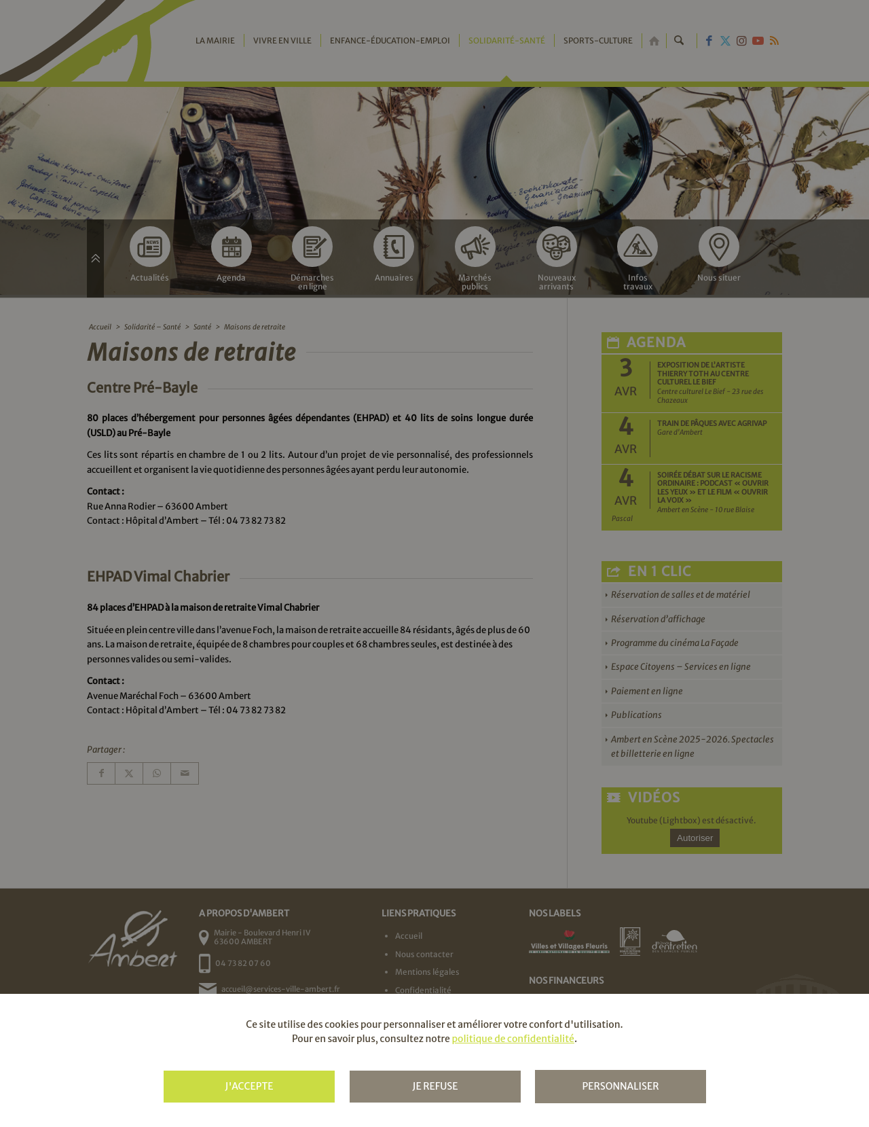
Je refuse (435, 1086)
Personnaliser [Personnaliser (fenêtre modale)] (620, 1086)
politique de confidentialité (512, 1039)
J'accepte (249, 1086)
